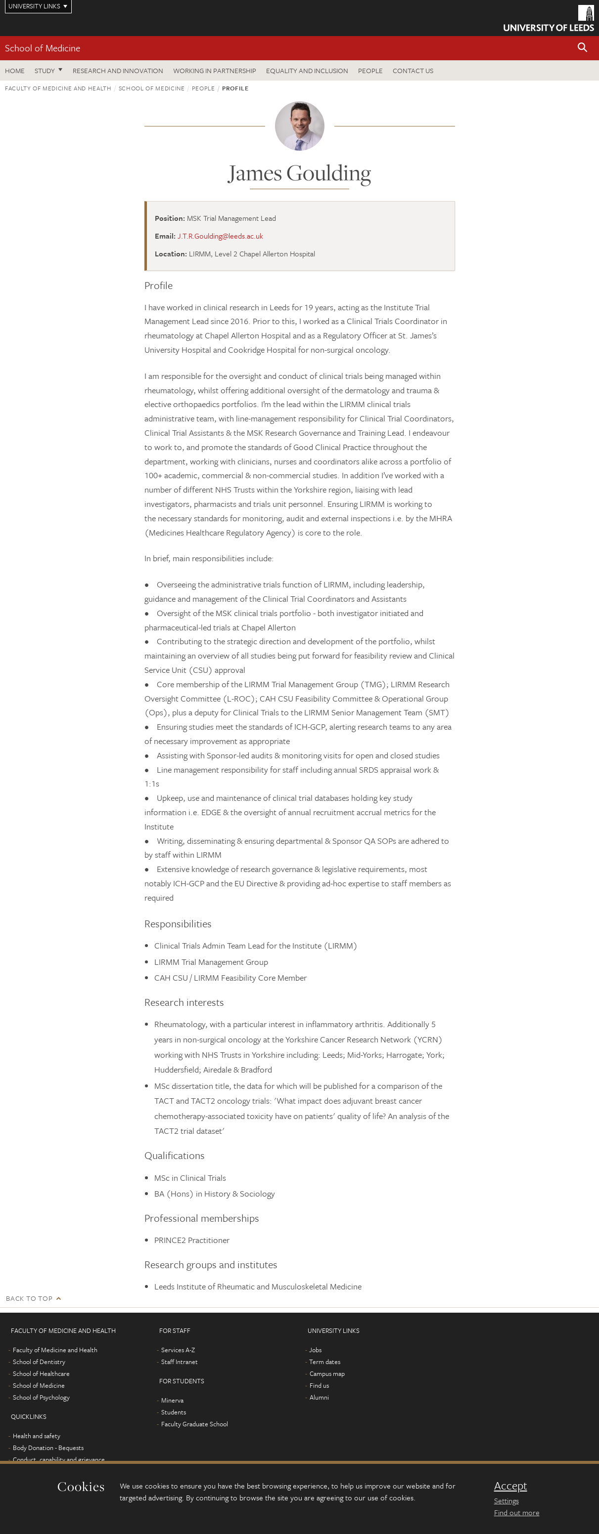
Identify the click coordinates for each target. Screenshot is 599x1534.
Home (15, 70)
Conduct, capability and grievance (59, 1459)
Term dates (324, 1362)
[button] (582, 48)
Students (173, 1412)
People (370, 70)
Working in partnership (214, 70)
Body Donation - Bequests (48, 1447)
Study (45, 70)
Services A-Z (178, 1350)
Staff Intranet (179, 1362)
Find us (319, 1385)
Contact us (413, 70)
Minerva (172, 1400)
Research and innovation (118, 70)
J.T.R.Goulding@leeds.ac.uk (220, 235)
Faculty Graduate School (194, 1424)
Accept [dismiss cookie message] (510, 1486)
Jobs (315, 1350)
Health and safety (36, 1436)
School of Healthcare (41, 1373)
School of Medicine (42, 47)
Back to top (29, 1298)
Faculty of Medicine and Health (58, 87)
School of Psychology (41, 1397)
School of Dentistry (39, 1362)
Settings (506, 1500)
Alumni (319, 1397)
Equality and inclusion (307, 70)
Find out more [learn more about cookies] (517, 1512)
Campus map (327, 1373)
